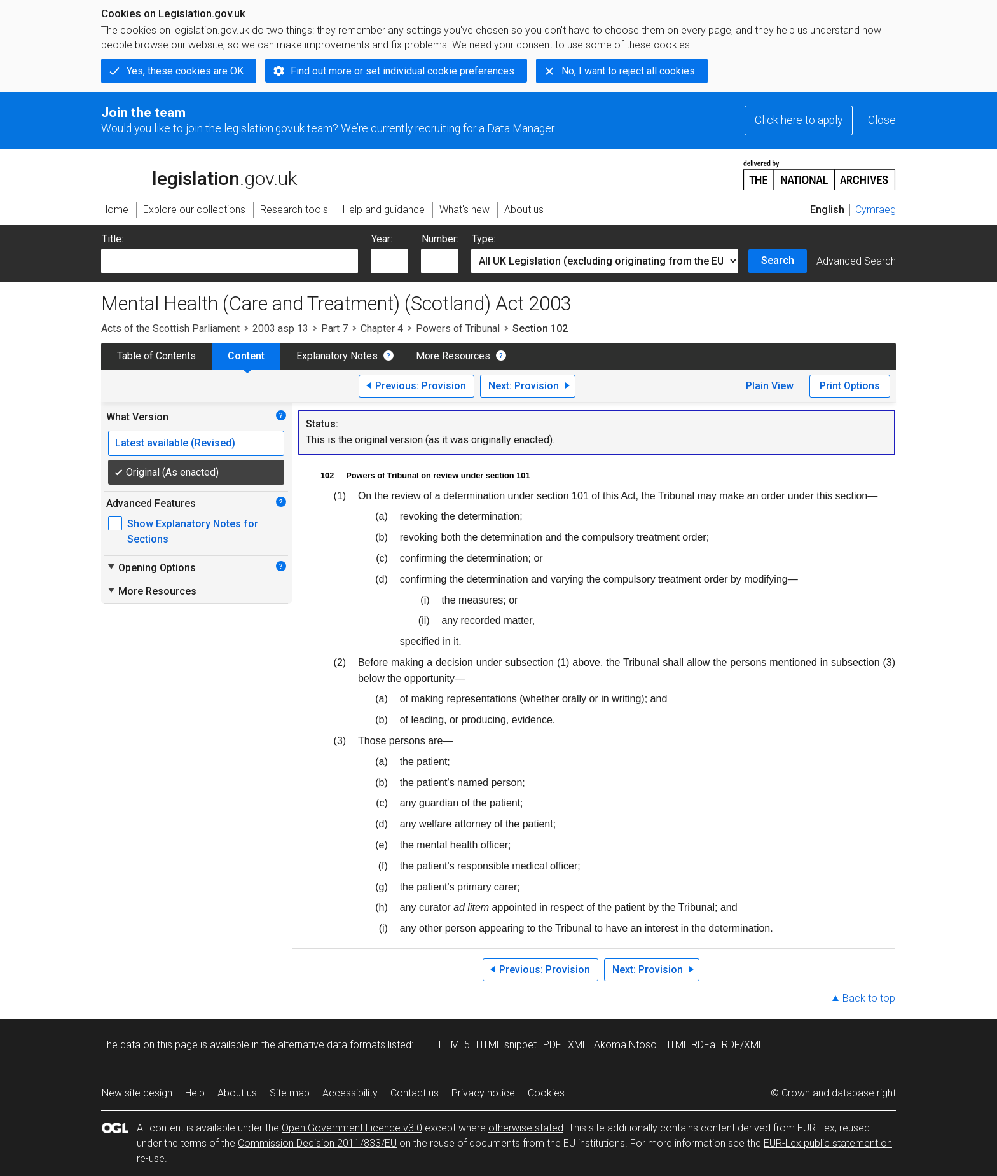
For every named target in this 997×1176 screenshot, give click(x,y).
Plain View (770, 386)
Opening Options (151, 567)
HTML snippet (506, 1045)
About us (237, 1093)
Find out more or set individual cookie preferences (402, 71)
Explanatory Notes (337, 356)
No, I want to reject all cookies (628, 71)
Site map (290, 1093)
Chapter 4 (382, 328)
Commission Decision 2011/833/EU (317, 1143)
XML (578, 1045)
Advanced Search (856, 261)
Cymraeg (875, 210)
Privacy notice (483, 1093)
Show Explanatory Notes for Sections (192, 531)
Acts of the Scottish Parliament (170, 328)
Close (882, 120)
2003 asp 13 (280, 328)
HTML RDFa (689, 1045)
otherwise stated (525, 1128)
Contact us (414, 1093)
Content (246, 356)
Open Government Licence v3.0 (352, 1128)
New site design (137, 1093)
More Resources (453, 356)
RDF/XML (743, 1045)
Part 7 (334, 328)
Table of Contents (156, 356)
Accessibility (350, 1093)
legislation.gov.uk (199, 174)
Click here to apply (798, 120)
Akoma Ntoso (625, 1045)
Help (195, 1093)
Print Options (850, 386)
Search (777, 260)
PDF (552, 1045)
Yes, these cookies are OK (185, 71)
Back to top (868, 998)
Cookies (546, 1093)
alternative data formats (331, 1045)
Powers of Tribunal (458, 328)
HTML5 (454, 1045)
